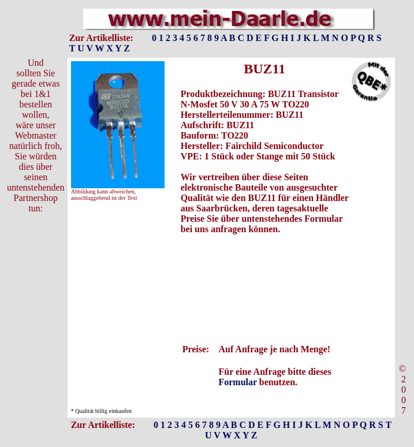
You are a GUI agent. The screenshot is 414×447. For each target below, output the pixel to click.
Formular (237, 382)
